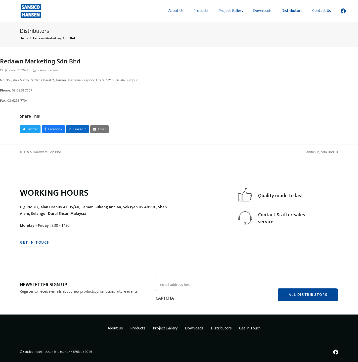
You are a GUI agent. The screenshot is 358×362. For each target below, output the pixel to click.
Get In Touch (250, 328)
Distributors (221, 328)
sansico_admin (48, 70)
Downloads (194, 328)
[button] (30, 129)
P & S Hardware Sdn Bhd (40, 152)
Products (137, 328)
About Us (115, 328)
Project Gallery (165, 328)
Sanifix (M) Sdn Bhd (321, 152)
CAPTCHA (165, 298)
